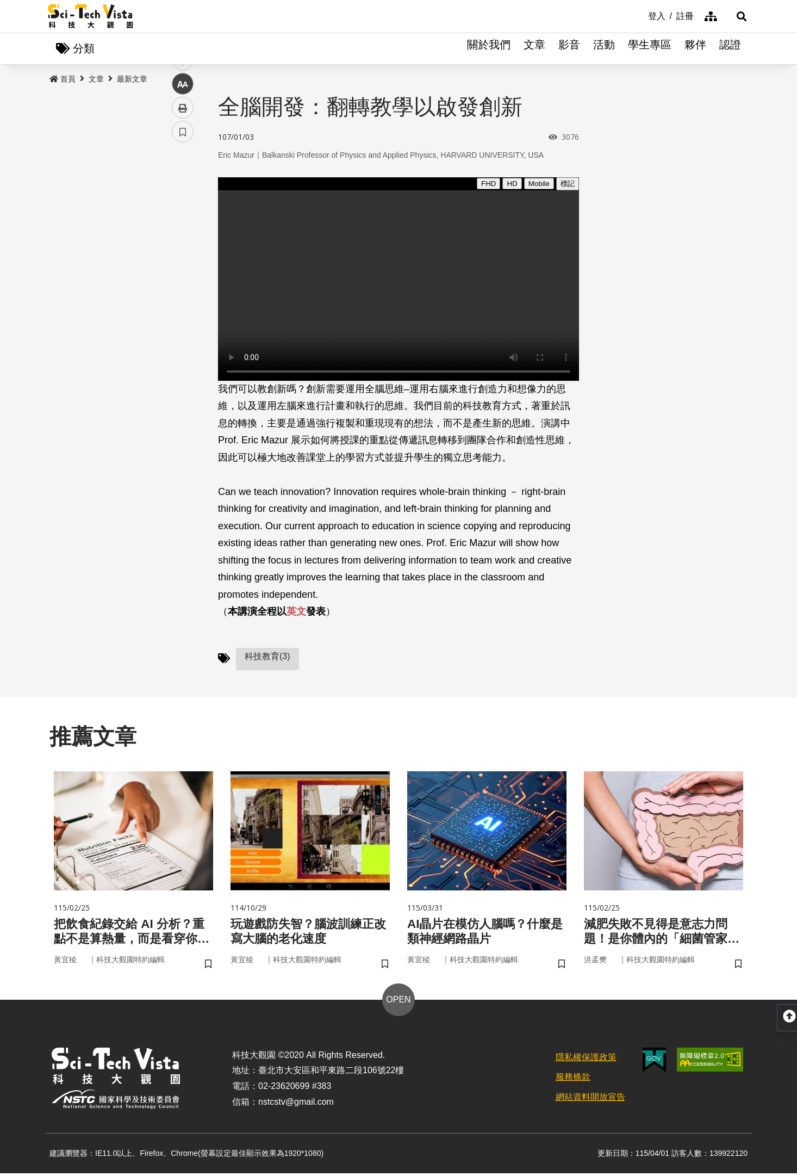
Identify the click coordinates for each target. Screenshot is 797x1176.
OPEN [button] (398, 1002)
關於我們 (488, 49)
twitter (183, 232)
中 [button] (182, 279)
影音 (569, 49)
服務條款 (573, 1080)
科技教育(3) (267, 656)
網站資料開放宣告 (590, 1100)
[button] (735, 16)
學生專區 (649, 49)
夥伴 (695, 49)
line (179, 256)
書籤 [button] (183, 327)
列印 (183, 303)
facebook (183, 208)
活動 (604, 49)
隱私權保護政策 (586, 1059)
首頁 (62, 80)
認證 (730, 49)
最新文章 (132, 80)
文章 (534, 49)
